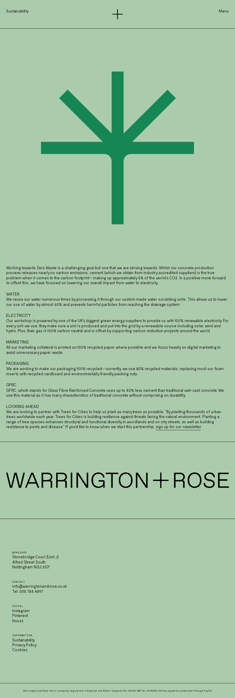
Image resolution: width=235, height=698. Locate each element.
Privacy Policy (24, 644)
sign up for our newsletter (178, 426)
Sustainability (23, 639)
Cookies (20, 649)
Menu (224, 11)
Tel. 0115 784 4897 (27, 591)
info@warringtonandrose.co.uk (39, 586)
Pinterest (20, 615)
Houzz (18, 620)
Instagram (21, 610)
